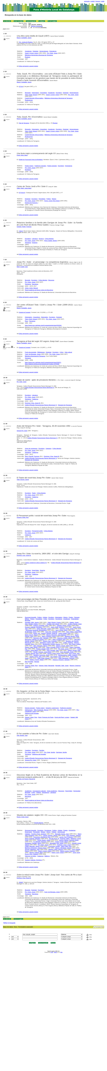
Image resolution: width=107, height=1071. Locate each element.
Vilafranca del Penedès (32, 713)
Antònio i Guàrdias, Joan (40, 625)
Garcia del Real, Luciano (62, 717)
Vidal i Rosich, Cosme (54, 622)
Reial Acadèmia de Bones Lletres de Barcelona (39, 290)
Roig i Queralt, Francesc (32, 456)
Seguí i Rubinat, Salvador (32, 838)
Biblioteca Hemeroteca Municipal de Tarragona (39, 55)
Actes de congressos (31, 448)
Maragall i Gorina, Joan (62, 834)
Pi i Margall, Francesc (39, 841)
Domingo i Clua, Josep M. (32, 403)
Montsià (36, 661)
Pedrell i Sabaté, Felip (42, 649)
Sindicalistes (75, 619)
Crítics (61, 352)
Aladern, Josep (74, 622)
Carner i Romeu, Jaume (50, 835)
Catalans (27, 834)
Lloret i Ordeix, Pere (64, 633)
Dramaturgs (52, 51)
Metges (43, 832)
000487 (21, 882)
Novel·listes (35, 570)
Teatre (34, 493)
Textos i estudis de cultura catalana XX (36, 562)
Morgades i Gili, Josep (56, 843)
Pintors (32, 619)
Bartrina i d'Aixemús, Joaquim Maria (35, 848)
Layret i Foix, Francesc (66, 837)
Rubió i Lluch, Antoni (58, 852)
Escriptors (59, 92)
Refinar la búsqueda (36, 26)
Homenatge (76, 791)
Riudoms (27, 57)
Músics (65, 617)
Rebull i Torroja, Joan (74, 650)
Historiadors (35, 92)
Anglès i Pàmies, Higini (75, 624)
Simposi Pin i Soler (22, 430)
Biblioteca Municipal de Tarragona (35, 356)
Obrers (48, 832)
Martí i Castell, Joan (22, 266)
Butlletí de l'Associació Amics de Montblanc (31, 159)
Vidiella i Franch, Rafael (36, 659)
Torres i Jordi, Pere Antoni (52, 201)
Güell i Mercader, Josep (44, 628)
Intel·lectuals (61, 832)
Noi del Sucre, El (54, 838)
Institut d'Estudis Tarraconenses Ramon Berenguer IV (39, 387)
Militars (27, 619)
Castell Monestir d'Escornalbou (34, 98)
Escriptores (58, 619)
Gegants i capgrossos (52, 708)
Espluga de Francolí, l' (31, 203)
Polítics (48, 199)
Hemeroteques (43, 51)
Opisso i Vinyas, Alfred (62, 645)
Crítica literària (49, 238)
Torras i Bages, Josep (43, 840)
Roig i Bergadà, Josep (67, 652)
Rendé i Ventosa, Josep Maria (42, 652)
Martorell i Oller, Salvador (41, 638)
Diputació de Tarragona (65, 405)
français (98, 1)
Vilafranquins (29, 710)
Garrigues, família (61, 752)
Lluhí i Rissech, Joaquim (73, 835)
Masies (54, 199)
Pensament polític (37, 531)
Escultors (51, 617)
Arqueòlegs (43, 92)
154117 (21, 231)
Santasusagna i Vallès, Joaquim (67, 655)
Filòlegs (38, 792)
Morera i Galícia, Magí (36, 852)
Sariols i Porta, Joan (35, 656)
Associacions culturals (39, 791)
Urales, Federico (68, 642)
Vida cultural (68, 352)
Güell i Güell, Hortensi (57, 627)
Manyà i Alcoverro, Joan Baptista (56, 635)
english (93, 1)
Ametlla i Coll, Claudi (53, 624)
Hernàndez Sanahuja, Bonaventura (36, 630)
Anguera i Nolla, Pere (23, 517)
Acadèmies (28, 791)
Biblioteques (41, 352)
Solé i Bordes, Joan (22, 735)
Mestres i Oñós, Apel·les (55, 849)
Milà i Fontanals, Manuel (41, 710)
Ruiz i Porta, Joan (74, 653)
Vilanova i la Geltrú (30, 856)
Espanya (34, 242)
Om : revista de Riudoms (26, 42)
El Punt (21, 86)
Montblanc (28, 169)
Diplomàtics (44, 317)
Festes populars (52, 166)
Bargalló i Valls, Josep (62, 665)
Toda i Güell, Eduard (31, 94)
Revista (55, 123)
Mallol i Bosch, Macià (31, 635)
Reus (26, 321)
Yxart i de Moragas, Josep (33, 354)
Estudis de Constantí (24, 312)
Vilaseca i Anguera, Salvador (61, 659)
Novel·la (41, 238)
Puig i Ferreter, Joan (53, 650)
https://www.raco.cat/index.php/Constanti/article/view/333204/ (43, 325)
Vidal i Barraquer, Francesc (66, 658)
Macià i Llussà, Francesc (67, 851)
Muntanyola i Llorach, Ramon (51, 644)
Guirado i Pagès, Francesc (24, 226)
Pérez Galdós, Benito (50, 240)
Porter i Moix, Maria (22, 155)
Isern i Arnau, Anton (61, 630)
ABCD (55, 952)
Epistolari (35, 51)
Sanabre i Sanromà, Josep (41, 655)
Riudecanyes (29, 100)
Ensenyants (28, 832)
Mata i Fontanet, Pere (59, 639)
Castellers (28, 750)
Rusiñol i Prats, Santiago (38, 834)
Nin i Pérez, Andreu (75, 644)
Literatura (35, 238)
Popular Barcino (38, 822)
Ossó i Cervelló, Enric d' (53, 647)
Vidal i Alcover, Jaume (23, 479)
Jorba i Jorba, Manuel (31, 288)
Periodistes (42, 199)
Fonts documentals (30, 352)
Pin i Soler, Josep (52, 53)
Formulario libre (99, 927)
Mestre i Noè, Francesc (50, 641)
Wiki (61, 952)
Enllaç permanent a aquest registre (28, 66)
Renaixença (45, 792)
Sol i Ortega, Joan (55, 656)
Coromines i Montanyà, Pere (41, 837)
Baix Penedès (29, 661)
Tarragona (28, 242)
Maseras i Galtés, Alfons (64, 638)
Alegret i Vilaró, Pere (31, 717)
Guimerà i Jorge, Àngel (66, 628)
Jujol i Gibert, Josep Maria (74, 631)
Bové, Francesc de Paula (45, 717)
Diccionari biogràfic (30, 617)
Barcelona (35, 284)
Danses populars (30, 708)
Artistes (45, 617)
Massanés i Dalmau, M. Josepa (34, 639)
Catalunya (35, 399)
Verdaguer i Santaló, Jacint (33, 843)
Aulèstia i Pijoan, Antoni (64, 625)
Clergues (76, 617)
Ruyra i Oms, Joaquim (31, 854)
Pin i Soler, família (49, 752)
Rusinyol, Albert (65, 838)
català (102, 1)
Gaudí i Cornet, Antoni (31, 53)
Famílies (41, 750)
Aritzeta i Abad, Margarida (46, 665)
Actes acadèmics (52, 791)
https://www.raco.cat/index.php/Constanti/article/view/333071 (43, 362)
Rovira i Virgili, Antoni (53, 653)
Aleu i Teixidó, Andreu (31, 624)
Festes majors (29, 166)
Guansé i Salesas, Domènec (33, 627)
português (87, 1)
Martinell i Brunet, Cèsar (72, 636)
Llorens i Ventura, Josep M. (49, 633)
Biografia (27, 280)
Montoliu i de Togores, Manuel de (26, 779)
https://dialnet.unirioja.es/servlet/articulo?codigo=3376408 (42, 364)
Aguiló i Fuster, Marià (61, 841)
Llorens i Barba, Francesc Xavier (69, 840)
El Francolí (22, 192)
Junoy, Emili (76, 852)
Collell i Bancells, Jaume (32, 846)
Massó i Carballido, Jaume (24, 38)
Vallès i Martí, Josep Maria (24, 188)
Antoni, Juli (36, 633)
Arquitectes (28, 51)
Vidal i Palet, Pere (66, 846)
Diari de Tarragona (24, 123)
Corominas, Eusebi (54, 846)
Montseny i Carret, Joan (47, 642)
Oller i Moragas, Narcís (40, 645)
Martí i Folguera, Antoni (49, 636)
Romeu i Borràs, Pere (32, 653)
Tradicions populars (40, 166)
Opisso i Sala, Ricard (31, 647)
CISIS (51, 952)
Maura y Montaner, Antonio (63, 848)
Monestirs (28, 92)
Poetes (71, 617)
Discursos (51, 280)
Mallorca (47, 856)
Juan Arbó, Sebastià (51, 631)
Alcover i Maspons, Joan (32, 849)
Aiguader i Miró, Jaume (32, 622)
